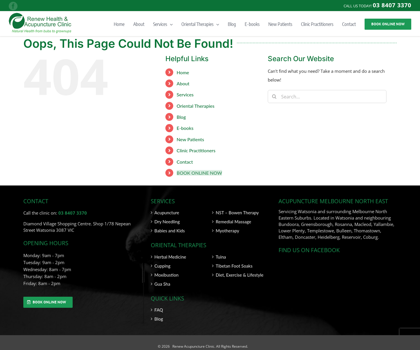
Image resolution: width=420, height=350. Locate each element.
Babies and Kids (169, 230)
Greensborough (316, 224)
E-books (185, 128)
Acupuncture (166, 212)
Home (183, 72)
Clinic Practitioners (196, 150)
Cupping (162, 265)
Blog (181, 117)
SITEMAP (389, 346)
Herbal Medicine (170, 256)
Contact (185, 162)
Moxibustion (166, 274)
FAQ (158, 309)
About (183, 83)
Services (185, 94)
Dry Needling (167, 221)
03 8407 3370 (72, 213)
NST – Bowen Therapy (237, 212)
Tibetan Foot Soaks (234, 265)
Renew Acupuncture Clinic (193, 346)
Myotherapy (227, 230)
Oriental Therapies (196, 106)
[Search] (274, 96)
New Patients (190, 139)
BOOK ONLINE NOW (199, 173)
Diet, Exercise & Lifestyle (239, 274)
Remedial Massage (233, 221)
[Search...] (327, 96)
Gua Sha (162, 284)
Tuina (221, 256)
